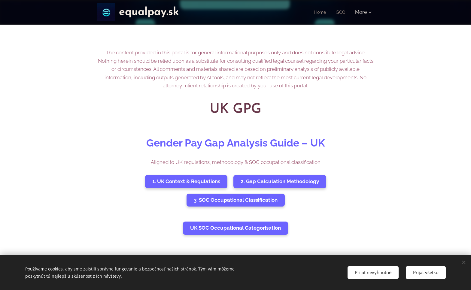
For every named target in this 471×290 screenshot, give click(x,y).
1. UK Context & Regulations (186, 181)
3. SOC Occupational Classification (236, 200)
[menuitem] (319, 12)
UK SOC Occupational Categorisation (235, 228)
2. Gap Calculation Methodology (280, 181)
